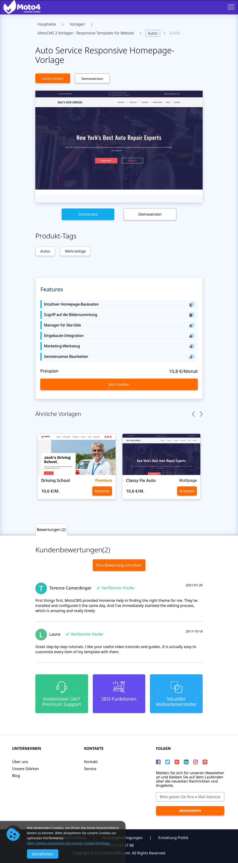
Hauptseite (47, 24)
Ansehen (102, 491)
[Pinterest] (205, 762)
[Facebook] (158, 762)
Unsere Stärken (25, 768)
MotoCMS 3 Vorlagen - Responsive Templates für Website (86, 33)
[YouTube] (177, 762)
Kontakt (91, 761)
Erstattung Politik (173, 837)
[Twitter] (167, 762)
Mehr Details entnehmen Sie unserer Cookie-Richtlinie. (68, 843)
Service (90, 768)
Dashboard (88, 214)
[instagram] (195, 762)
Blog (16, 775)
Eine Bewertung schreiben (119, 565)
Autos (153, 33)
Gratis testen (52, 78)
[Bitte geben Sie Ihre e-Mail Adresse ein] (190, 796)
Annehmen (42, 854)
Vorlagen (77, 24)
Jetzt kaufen (119, 384)
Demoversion (92, 78)
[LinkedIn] (186, 762)
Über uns (20, 761)
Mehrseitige (75, 251)
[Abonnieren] (190, 810)
